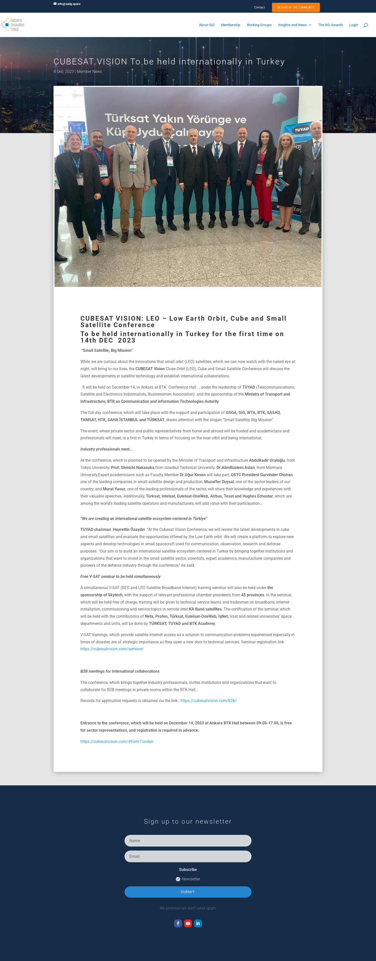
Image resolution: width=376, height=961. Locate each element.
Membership (230, 25)
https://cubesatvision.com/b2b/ (209, 700)
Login (353, 25)
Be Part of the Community (296, 7)
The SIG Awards (330, 25)
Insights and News (292, 25)
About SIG (207, 25)
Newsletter (188, 879)
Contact (259, 7)
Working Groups (259, 25)
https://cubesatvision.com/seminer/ (112, 649)
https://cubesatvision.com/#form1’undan (116, 741)
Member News (89, 71)
